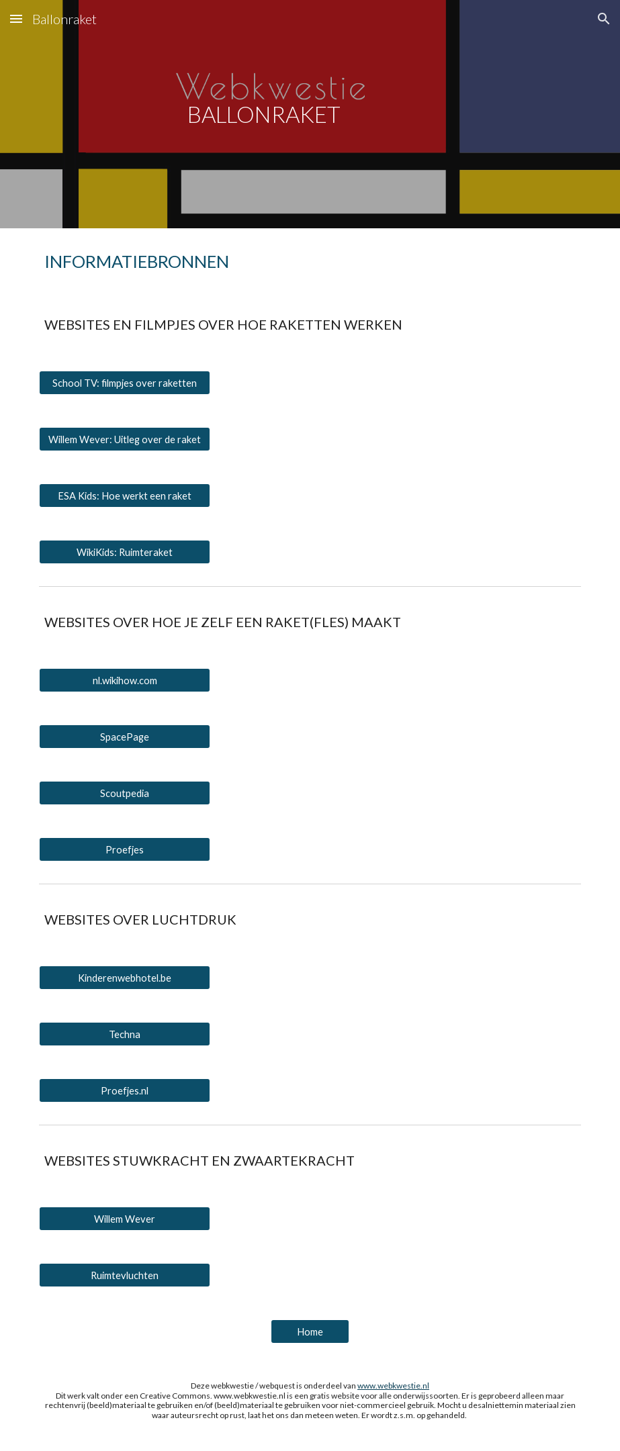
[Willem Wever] (125, 1218)
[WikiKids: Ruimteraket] (125, 551)
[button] (16, 18)
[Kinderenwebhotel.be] (125, 977)
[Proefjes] (125, 849)
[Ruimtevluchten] (125, 1275)
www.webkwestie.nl (393, 1385)
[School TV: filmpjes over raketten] (125, 382)
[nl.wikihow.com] (125, 680)
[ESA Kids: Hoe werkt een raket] (125, 495)
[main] (263, 114)
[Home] (310, 1331)
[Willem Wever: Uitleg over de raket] (125, 439)
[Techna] (125, 1034)
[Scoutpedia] (125, 793)
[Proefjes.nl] (125, 1090)
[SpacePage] (125, 736)
